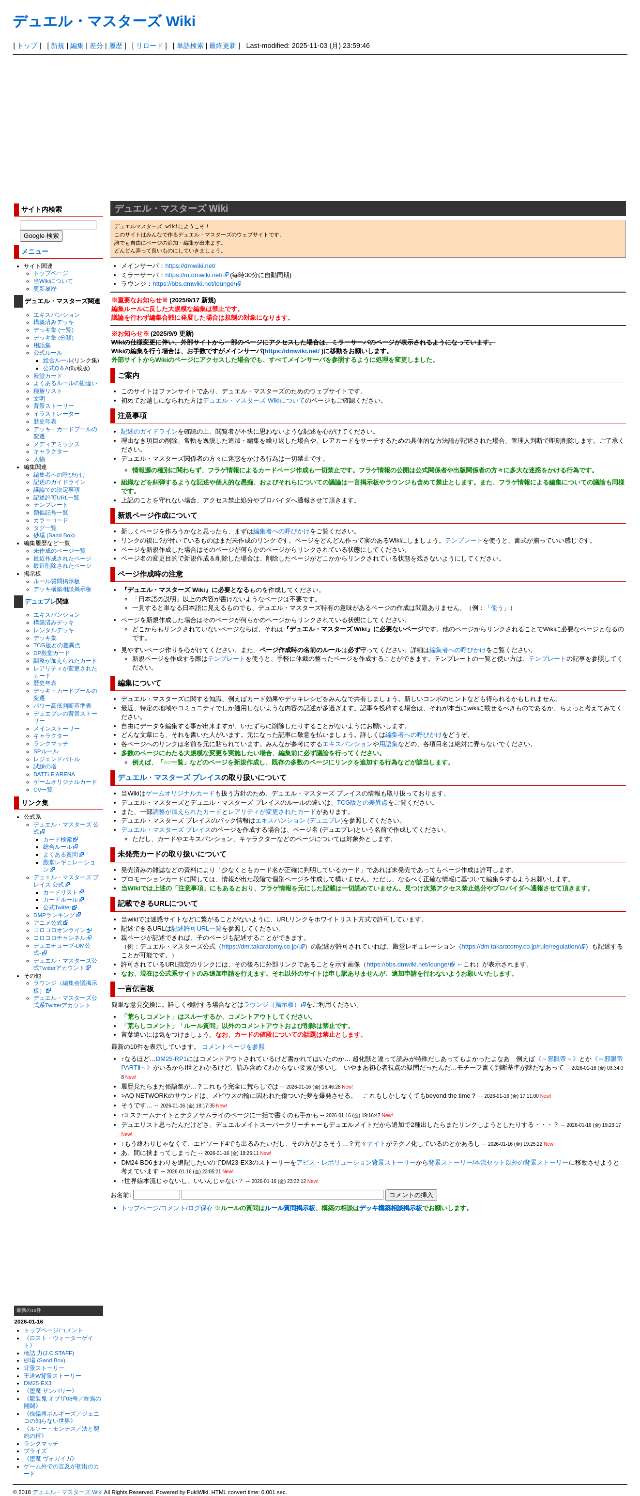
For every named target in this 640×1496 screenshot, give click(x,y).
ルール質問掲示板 (56, 581)
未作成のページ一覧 (59, 550)
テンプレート (50, 504)
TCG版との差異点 (56, 645)
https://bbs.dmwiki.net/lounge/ (193, 283)
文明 (39, 398)
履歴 (115, 45)
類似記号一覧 (50, 512)
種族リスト (47, 391)
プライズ (35, 1451)
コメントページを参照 (233, 1046)
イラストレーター (56, 413)
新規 (57, 45)
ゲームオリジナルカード (65, 782)
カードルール (60, 899)
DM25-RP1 (171, 1058)
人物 (39, 459)
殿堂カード (47, 376)
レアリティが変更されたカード (272, 811)
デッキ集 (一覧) (53, 330)
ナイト (376, 1143)
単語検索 (190, 45)
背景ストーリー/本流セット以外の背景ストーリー (498, 1162)
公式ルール (47, 352)
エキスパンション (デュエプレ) (299, 820)
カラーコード (50, 520)
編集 (77, 45)
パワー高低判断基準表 (62, 705)
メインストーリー (56, 728)
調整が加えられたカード (65, 660)
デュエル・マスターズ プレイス (169, 777)
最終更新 (222, 45)
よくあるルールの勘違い (65, 383)
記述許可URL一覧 (56, 497)
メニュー (34, 251)
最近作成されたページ (62, 558)
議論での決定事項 (56, 489)
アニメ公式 (47, 922)
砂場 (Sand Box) (54, 535)
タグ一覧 (45, 528)
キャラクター (50, 451)
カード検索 (57, 839)
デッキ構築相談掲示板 (62, 589)
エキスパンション (56, 315)
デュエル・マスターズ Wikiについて (254, 400)
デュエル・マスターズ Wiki (104, 21)
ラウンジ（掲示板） (272, 1004)
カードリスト (60, 892)
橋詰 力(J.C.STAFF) (49, 1353)
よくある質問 (60, 854)
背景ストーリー (53, 406)
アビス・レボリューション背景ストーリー (356, 1162)
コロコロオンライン (59, 930)
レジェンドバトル (56, 759)
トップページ (50, 273)
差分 (96, 45)
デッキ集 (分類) (53, 337)
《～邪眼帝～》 (557, 1058)
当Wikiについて (53, 281)
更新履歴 (45, 288)
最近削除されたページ (62, 565)
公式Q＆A (56, 368)
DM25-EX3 (37, 1383)
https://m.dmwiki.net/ (193, 275)
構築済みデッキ (53, 322)
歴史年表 (45, 421)
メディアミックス (56, 444)
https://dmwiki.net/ (190, 265)
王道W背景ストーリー (52, 1375)
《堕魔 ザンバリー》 (50, 1390)
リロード (149, 45)
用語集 (42, 345)
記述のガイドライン (59, 482)
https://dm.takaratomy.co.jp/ (260, 946)
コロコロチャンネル (59, 938)
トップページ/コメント (53, 1330)
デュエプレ (40, 601)
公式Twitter (57, 907)
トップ (27, 45)
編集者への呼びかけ (59, 474)
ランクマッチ (50, 743)
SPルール (46, 751)
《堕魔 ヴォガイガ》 (50, 1458)
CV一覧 (43, 789)
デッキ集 (45, 638)
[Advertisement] (320, 127)
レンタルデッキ (53, 630)
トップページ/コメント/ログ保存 (167, 1208)
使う (497, 607)
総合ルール (57, 360)
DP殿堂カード (51, 653)
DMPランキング (54, 915)
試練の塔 (45, 766)
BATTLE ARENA (54, 774)
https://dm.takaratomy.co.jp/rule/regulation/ (521, 946)
